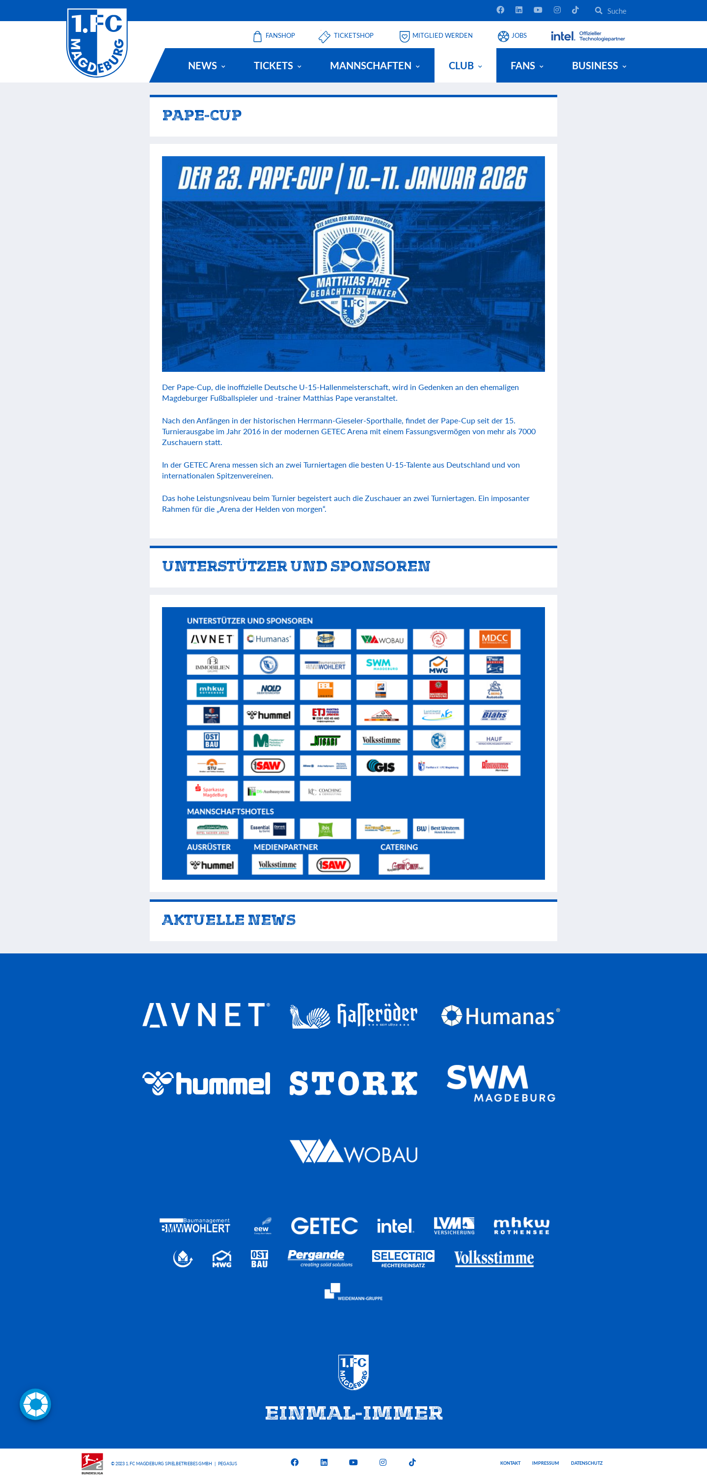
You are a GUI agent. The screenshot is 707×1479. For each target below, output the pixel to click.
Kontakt (510, 1463)
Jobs (519, 35)
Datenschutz (586, 1463)
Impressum (545, 1463)
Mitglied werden (442, 35)
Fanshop (280, 35)
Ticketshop (354, 35)
